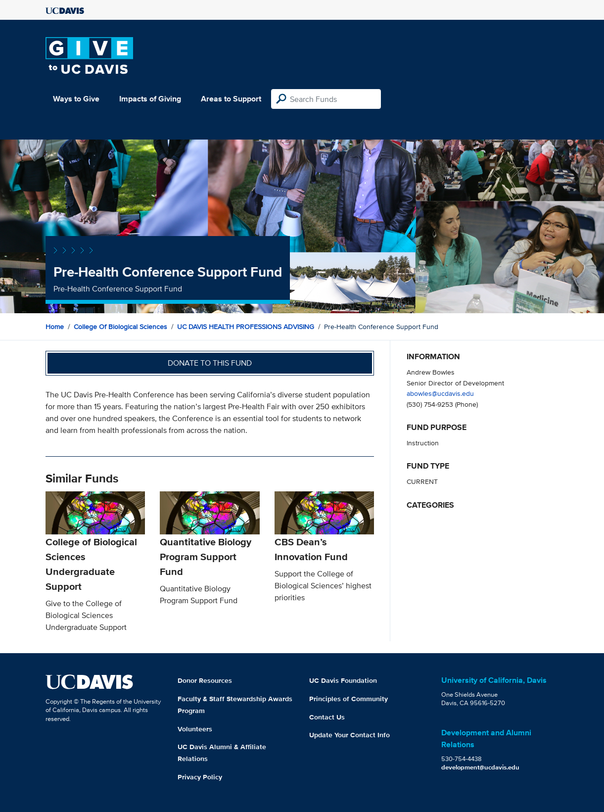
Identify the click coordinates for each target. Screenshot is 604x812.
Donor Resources (205, 680)
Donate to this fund (210, 363)
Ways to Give (76, 98)
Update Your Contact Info (349, 735)
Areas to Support (231, 98)
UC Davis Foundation (343, 680)
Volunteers (195, 729)
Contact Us (327, 717)
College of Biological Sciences (120, 327)
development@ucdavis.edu (480, 767)
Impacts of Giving (150, 98)
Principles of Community (348, 699)
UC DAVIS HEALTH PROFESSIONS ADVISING (245, 327)
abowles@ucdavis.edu (440, 393)
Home (55, 327)
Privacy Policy (200, 777)
